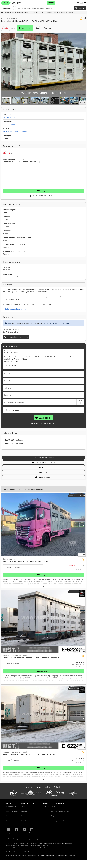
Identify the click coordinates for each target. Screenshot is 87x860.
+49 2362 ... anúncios (14, 440)
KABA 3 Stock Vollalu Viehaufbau (15, 131)
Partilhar (43, 472)
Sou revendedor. (13, 410)
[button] (85, 3)
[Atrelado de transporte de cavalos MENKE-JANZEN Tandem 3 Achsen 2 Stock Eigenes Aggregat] (44, 717)
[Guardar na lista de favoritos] (81, 18)
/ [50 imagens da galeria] (82, 748)
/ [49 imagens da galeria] (82, 651)
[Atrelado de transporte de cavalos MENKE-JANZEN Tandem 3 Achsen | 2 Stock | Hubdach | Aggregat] (44, 621)
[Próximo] (83, 69)
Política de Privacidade (47, 855)
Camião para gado (10, 117)
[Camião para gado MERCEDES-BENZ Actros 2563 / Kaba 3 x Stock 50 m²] (44, 524)
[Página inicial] (2, 12)
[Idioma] (81, 3)
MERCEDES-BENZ (9, 124)
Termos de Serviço (62, 855)
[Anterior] (3, 69)
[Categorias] (7, 8)
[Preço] (76, 567)
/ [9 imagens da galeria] (82, 103)
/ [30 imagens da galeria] (82, 555)
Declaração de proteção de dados (44, 423)
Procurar (79, 8)
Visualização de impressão (43, 462)
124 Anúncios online (10, 332)
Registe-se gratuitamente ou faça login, (27, 323)
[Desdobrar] (43, 586)
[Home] (17, 12)
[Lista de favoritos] (78, 3)
